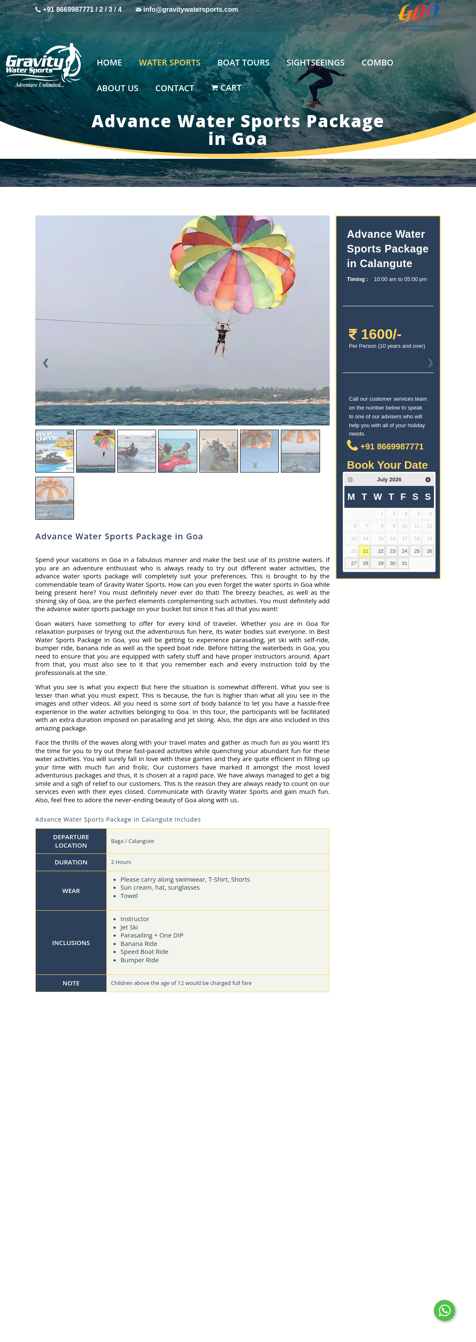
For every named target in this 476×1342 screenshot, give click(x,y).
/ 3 (109, 9)
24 (404, 551)
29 (380, 563)
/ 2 (99, 9)
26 (429, 551)
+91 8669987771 (68, 9)
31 (404, 563)
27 (354, 563)
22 (380, 551)
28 (365, 563)
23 (392, 551)
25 (417, 551)
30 (392, 563)
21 (365, 551)
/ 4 (118, 9)
